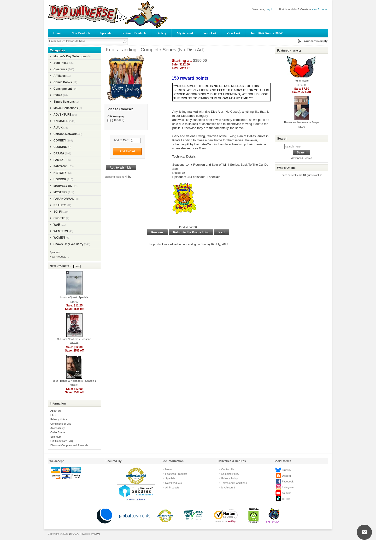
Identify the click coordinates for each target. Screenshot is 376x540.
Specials (105, 33)
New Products (80, 33)
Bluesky (286, 470)
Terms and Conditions (234, 482)
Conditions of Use (60, 423)
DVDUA (73, 533)
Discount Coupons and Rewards (69, 445)
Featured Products (133, 33)
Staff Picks (60, 63)
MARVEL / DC (62, 186)
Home (57, 33)
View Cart (233, 33)
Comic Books (62, 82)
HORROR (59, 179)
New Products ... (59, 256)
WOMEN (59, 237)
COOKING (60, 147)
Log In (269, 9)
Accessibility (57, 428)
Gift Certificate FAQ (61, 441)
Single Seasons (64, 101)
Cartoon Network (65, 134)
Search (282, 138)
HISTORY (59, 173)
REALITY (59, 205)
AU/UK (58, 127)
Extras (57, 95)
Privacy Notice (58, 419)
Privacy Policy (229, 478)
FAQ (53, 415)
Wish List (209, 33)
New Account (319, 9)
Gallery (162, 33)
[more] (76, 266)
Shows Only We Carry (68, 244)
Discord (286, 475)
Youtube (286, 493)
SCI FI (57, 211)
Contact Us (227, 469)
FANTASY (60, 166)
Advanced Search (301, 158)
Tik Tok (286, 498)
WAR (56, 224)
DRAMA (58, 153)
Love (97, 533)
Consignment (62, 88)
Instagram (288, 487)
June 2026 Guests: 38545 (267, 33)
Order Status (57, 432)
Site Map (55, 436)
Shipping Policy (230, 473)
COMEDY (59, 140)
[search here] (301, 146)
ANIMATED (60, 121)
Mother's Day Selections (70, 56)
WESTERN (60, 231)
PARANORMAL (63, 198)
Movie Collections (65, 108)
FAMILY (58, 160)
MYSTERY (60, 192)
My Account (185, 33)
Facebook (287, 481)
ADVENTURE (62, 114)
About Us (55, 410)
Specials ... (56, 252)
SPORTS (59, 218)
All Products (172, 487)
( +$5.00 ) (117, 120)
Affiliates (59, 75)
